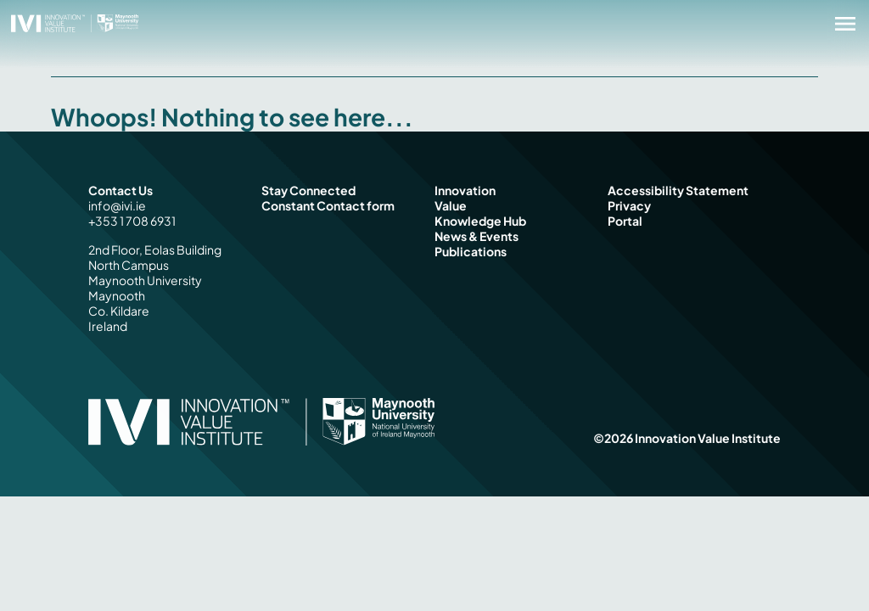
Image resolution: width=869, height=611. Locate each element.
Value (450, 205)
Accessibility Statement (678, 190)
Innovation (465, 190)
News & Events (476, 236)
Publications (470, 251)
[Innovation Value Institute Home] (74, 21)
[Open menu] (845, 23)
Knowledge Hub (480, 220)
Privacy (629, 205)
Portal (625, 220)
